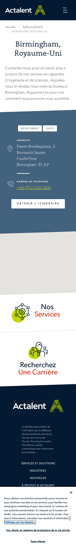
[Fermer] (71, 492)
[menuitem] (38, 465)
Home (25, 10)
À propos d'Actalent (38, 485)
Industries (38, 470)
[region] (38, 518)
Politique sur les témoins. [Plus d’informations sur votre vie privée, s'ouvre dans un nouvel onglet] (19, 522)
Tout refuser (38, 541)
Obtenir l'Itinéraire (38, 203)
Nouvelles (38, 478)
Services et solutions (38, 463)
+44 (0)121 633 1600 (34, 188)
